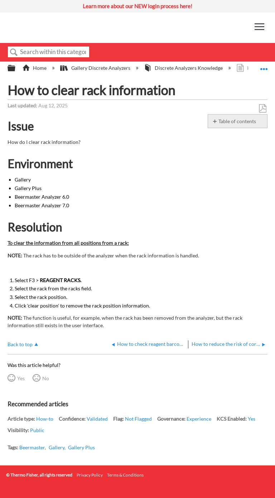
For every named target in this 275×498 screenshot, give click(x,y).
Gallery (56, 447)
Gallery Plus (81, 447)
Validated (97, 419)
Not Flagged (138, 419)
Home (35, 68)
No (45, 378)
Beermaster (32, 447)
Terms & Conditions (125, 475)
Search (14, 52)
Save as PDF (262, 108)
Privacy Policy (90, 475)
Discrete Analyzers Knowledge (184, 68)
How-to (44, 419)
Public (37, 430)
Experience (199, 419)
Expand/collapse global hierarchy (16, 68)
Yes (21, 378)
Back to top (20, 344)
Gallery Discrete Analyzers (95, 68)
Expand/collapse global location (264, 66)
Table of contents (237, 121)
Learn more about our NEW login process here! (137, 6)
